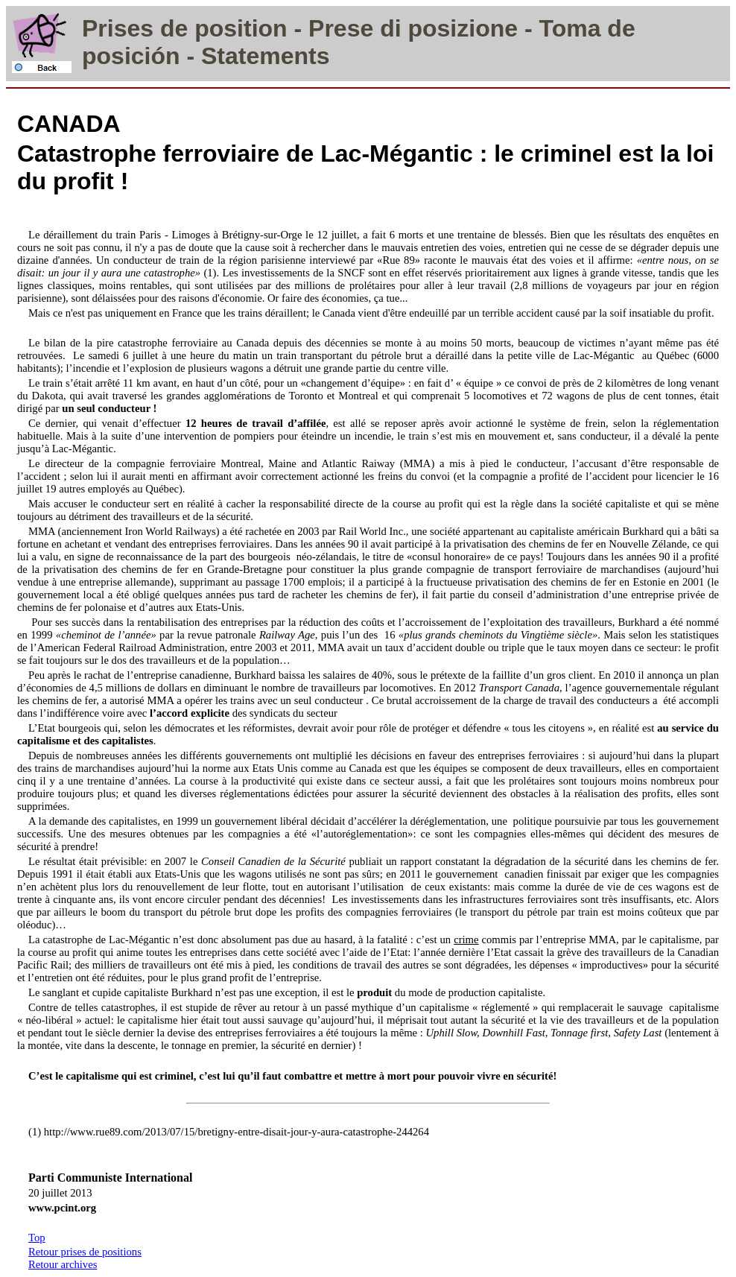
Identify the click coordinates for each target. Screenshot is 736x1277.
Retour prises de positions (85, 1252)
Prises (117, 28)
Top (36, 1237)
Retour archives (62, 1264)
